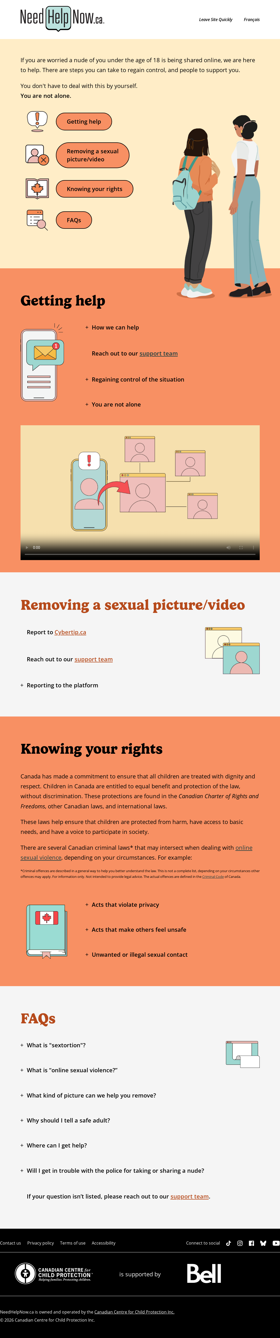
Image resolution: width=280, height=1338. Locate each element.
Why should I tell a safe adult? (68, 1120)
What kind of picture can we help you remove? (91, 1095)
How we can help (115, 327)
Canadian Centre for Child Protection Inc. (134, 1312)
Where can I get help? (57, 1145)
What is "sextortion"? (56, 1045)
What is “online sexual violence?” (72, 1070)
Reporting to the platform (62, 685)
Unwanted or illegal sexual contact (140, 954)
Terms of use (73, 1243)
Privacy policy (40, 1243)
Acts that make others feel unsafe (139, 929)
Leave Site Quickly (216, 19)
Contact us (10, 1243)
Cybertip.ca (70, 632)
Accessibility (103, 1243)
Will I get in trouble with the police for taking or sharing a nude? (115, 1170)
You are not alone (116, 404)
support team (159, 353)
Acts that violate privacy (125, 905)
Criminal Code (213, 876)
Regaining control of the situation (138, 379)
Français (252, 19)
